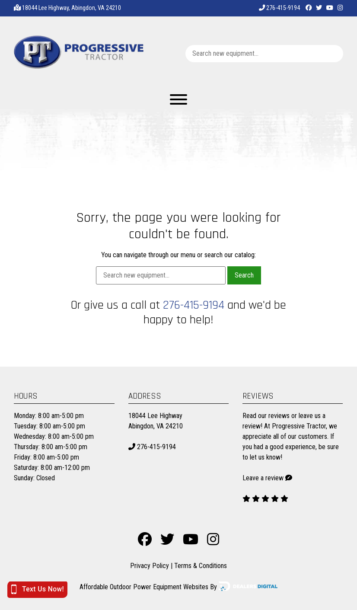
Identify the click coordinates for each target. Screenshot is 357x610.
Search (244, 275)
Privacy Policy (149, 566)
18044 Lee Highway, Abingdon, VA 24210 (71, 8)
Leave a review (263, 478)
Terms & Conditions (200, 566)
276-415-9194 (279, 8)
